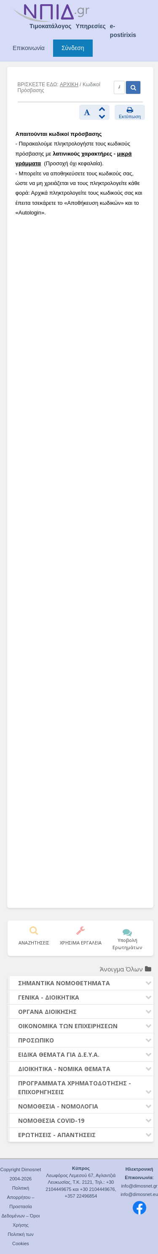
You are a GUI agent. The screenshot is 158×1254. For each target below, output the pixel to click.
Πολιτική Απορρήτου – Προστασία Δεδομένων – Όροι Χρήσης (20, 1206)
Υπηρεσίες (91, 26)
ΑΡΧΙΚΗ (69, 84)
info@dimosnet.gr (139, 1185)
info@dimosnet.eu (139, 1194)
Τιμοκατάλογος (50, 26)
